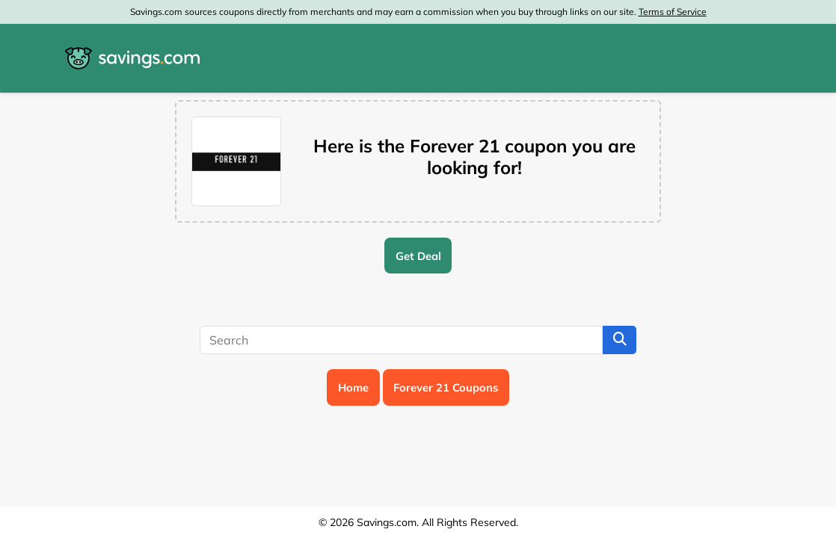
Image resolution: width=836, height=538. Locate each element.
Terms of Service (673, 11)
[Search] (401, 340)
